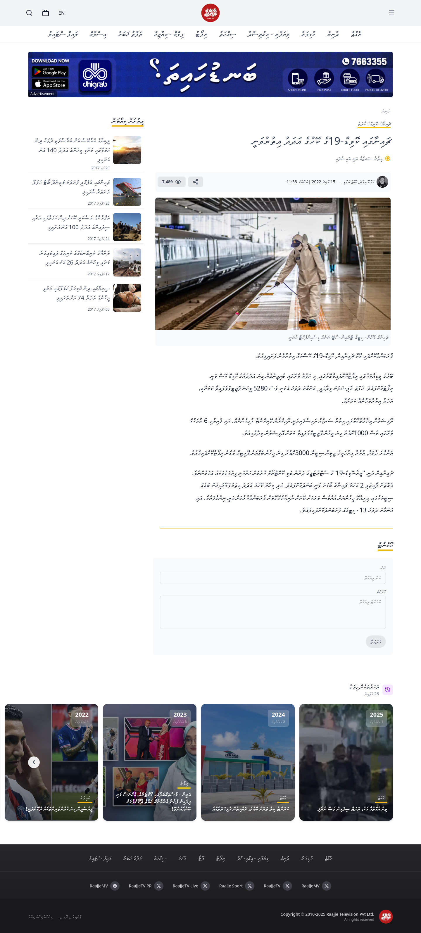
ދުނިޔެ (333, 34)
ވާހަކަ (182, 858)
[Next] (34, 762)
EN (61, 13)
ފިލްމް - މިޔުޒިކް (169, 34)
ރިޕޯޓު (201, 34)
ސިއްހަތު (227, 34)
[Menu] (392, 13)
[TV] (45, 13)
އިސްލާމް (97, 34)
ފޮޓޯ (201, 858)
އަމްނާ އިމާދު (366, 181)
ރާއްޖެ (356, 34)
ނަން (383, 567)
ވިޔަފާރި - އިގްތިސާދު (268, 34)
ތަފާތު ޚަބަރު (130, 34)
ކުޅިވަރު (308, 34)
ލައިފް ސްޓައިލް (63, 34)
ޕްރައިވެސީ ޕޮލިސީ (70, 916)
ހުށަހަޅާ (375, 641)
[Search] (29, 13)
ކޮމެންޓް (381, 591)
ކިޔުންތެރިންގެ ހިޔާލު (40, 916)
